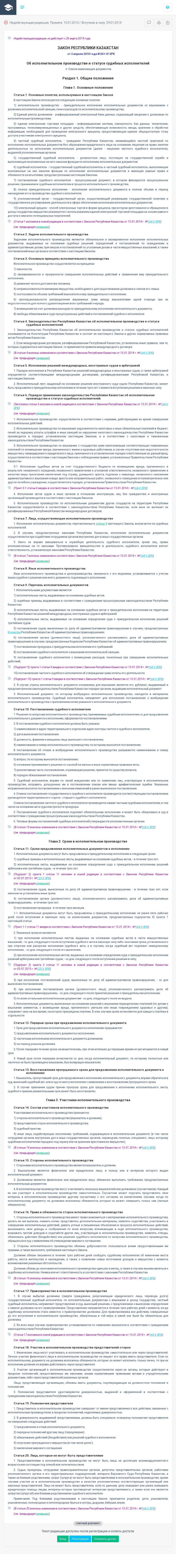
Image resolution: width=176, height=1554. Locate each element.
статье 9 (101, 523)
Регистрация (80, 1538)
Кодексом (14, 632)
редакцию (42, 226)
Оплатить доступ (105, 1538)
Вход (63, 1538)
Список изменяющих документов (88, 69)
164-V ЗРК (154, 221)
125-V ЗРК (43, 878)
